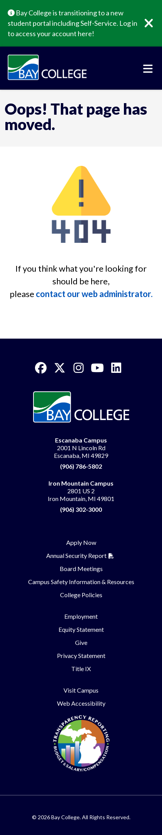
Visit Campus (81, 690)
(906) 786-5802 (81, 466)
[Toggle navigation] (148, 68)
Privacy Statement (81, 655)
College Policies (81, 594)
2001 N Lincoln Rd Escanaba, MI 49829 (81, 447)
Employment (81, 616)
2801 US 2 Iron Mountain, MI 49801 (81, 490)
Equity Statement (81, 629)
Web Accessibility (81, 703)
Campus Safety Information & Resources (81, 581)
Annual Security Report (76, 555)
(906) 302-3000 (81, 509)
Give (81, 642)
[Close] (154, 23)
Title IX (81, 668)
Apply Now (81, 542)
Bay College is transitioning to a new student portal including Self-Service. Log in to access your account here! (72, 23)
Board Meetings (81, 568)
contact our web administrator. (94, 294)
